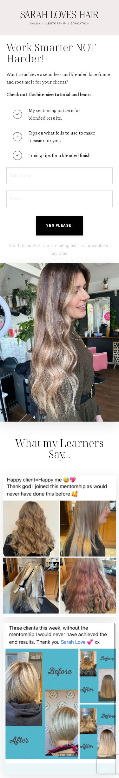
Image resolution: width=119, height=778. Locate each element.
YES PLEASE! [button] (59, 225)
